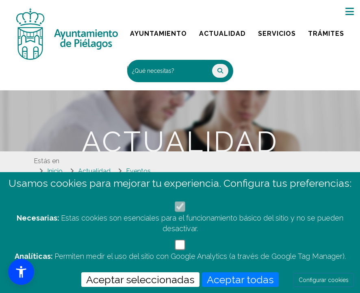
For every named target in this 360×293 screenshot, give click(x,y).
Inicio (55, 171)
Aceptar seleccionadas (140, 279)
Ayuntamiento (159, 31)
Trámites (329, 31)
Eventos (138, 171)
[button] (21, 272)
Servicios (280, 31)
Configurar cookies (324, 280)
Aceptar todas (240, 279)
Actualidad (225, 31)
